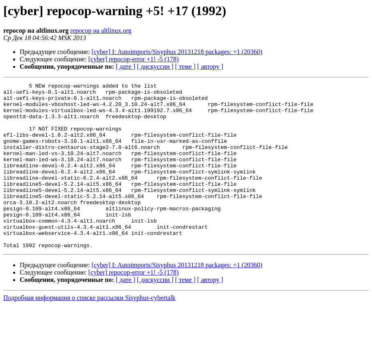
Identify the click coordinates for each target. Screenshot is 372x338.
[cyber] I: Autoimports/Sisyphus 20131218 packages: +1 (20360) (176, 51)
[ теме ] (185, 66)
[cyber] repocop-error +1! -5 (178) (133, 59)
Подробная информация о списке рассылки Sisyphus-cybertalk (89, 330)
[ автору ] (210, 66)
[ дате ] (125, 66)
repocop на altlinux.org (101, 30)
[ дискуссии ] (155, 66)
